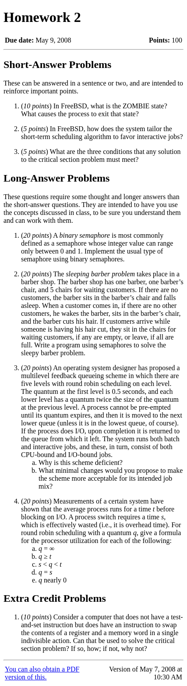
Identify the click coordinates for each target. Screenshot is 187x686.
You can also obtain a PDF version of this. (42, 673)
